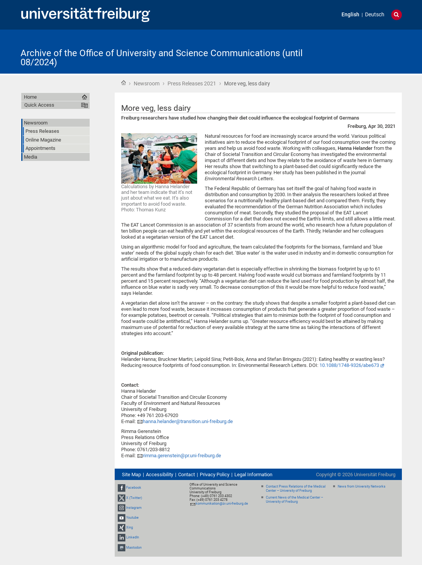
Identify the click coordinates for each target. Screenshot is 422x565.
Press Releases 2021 (192, 83)
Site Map (131, 474)
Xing (129, 527)
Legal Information (253, 474)
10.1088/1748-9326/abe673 (349, 365)
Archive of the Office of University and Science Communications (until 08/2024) (162, 58)
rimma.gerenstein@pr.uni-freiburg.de (182, 455)
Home (123, 82)
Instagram (134, 508)
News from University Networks (362, 486)
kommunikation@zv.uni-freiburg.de (222, 503)
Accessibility (159, 474)
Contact (186, 474)
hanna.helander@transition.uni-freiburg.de (188, 421)
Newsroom (147, 83)
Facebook (133, 487)
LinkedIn (132, 538)
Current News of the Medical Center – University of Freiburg (294, 500)
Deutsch (374, 14)
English (350, 14)
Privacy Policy (214, 474)
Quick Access (39, 105)
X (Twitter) (134, 498)
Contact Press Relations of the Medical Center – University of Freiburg (296, 489)
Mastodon (134, 547)
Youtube (132, 517)
